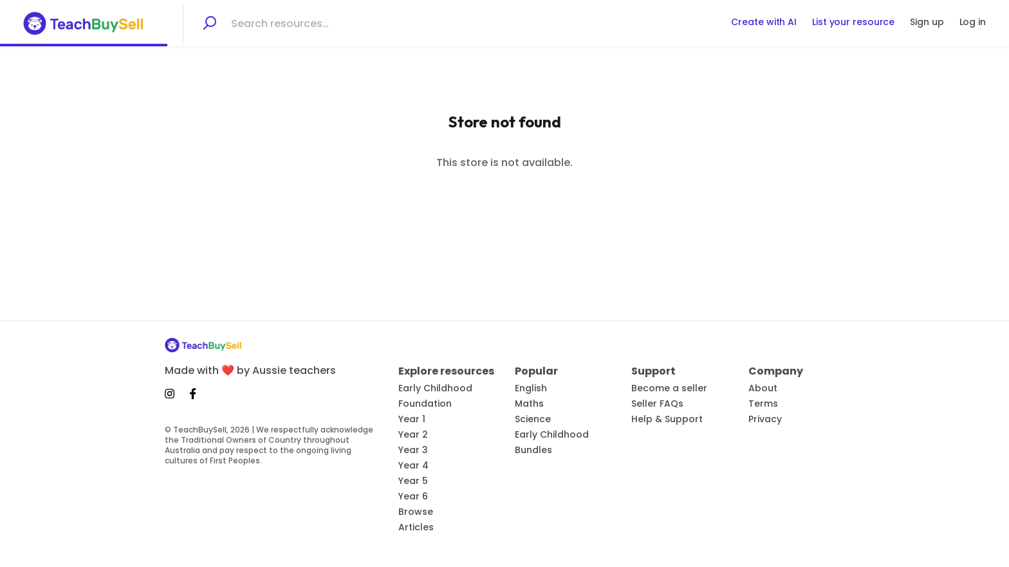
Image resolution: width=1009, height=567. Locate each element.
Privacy (765, 419)
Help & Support (667, 419)
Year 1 (411, 419)
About (762, 388)
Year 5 (413, 480)
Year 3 (413, 449)
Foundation (425, 403)
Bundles (533, 449)
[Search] (209, 23)
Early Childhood (435, 388)
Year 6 (413, 496)
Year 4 (413, 465)
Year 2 (413, 434)
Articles (416, 527)
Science (533, 419)
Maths (529, 403)
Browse (415, 511)
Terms (763, 403)
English (531, 388)
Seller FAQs (657, 403)
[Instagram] (173, 393)
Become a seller (669, 388)
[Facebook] (193, 393)
